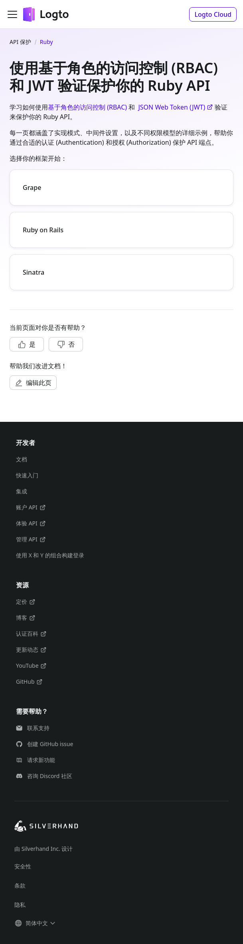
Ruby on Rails (43, 230)
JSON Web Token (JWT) (175, 107)
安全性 (22, 866)
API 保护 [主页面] (20, 42)
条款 (20, 885)
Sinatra (33, 272)
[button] (213, 14)
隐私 (20, 904)
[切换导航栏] (12, 14)
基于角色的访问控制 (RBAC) (87, 107)
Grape (32, 187)
